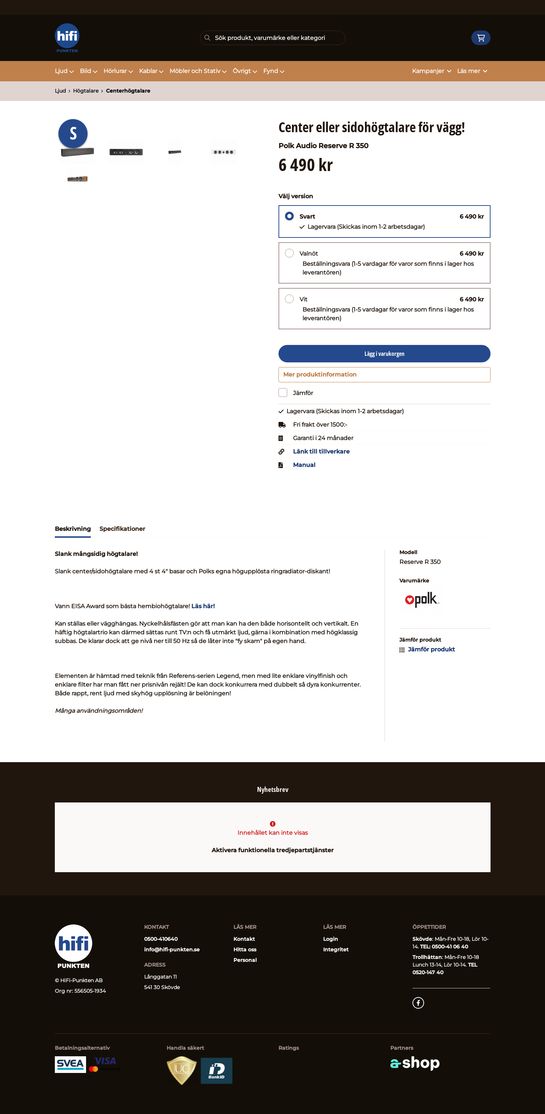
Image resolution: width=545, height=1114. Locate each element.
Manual (304, 468)
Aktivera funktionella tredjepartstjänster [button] (273, 850)
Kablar (151, 71)
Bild (89, 71)
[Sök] (272, 38)
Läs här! (203, 609)
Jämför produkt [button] (427, 652)
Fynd (274, 71)
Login (330, 939)
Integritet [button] (336, 949)
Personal (245, 960)
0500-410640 (161, 939)
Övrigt (245, 71)
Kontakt (244, 939)
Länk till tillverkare (321, 455)
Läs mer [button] (472, 71)
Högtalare (85, 91)
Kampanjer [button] (431, 71)
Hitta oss (244, 949)
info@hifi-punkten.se (172, 949)
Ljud (64, 71)
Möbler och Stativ (198, 71)
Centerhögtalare (128, 91)
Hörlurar (118, 71)
